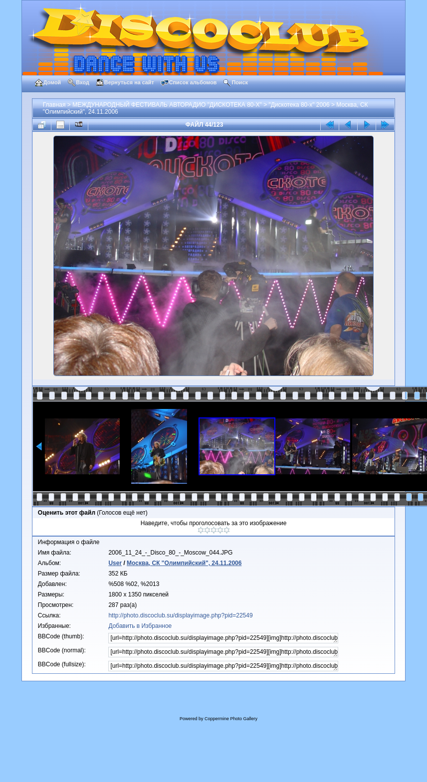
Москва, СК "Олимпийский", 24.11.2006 (184, 563)
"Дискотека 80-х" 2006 (298, 104)
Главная (54, 104)
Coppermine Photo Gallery (231, 718)
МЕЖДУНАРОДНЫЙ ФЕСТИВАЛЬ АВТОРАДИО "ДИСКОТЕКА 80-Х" (167, 104)
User (115, 563)
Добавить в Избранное (140, 625)
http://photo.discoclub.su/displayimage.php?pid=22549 (180, 615)
